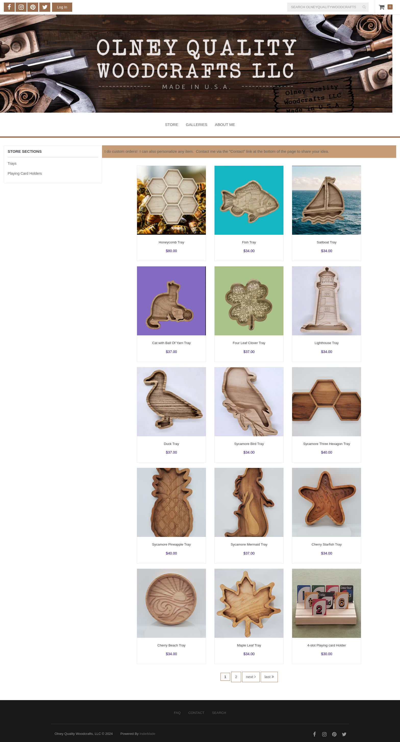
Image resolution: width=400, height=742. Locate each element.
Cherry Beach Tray (171, 645)
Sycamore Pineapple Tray (171, 544)
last (269, 677)
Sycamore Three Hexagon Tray (326, 444)
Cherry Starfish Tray (327, 544)
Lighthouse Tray (327, 343)
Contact (196, 713)
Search (219, 713)
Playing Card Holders (25, 173)
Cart (382, 7)
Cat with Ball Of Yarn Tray (171, 343)
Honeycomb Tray (171, 242)
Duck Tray (171, 444)
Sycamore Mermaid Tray (249, 544)
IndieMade (147, 734)
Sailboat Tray (326, 242)
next (251, 677)
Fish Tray (249, 242)
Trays (12, 163)
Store (171, 124)
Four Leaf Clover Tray (249, 343)
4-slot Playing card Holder (326, 645)
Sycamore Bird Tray (249, 444)
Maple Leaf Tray (249, 645)
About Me (225, 124)
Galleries (196, 124)
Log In (62, 7)
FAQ (177, 713)
